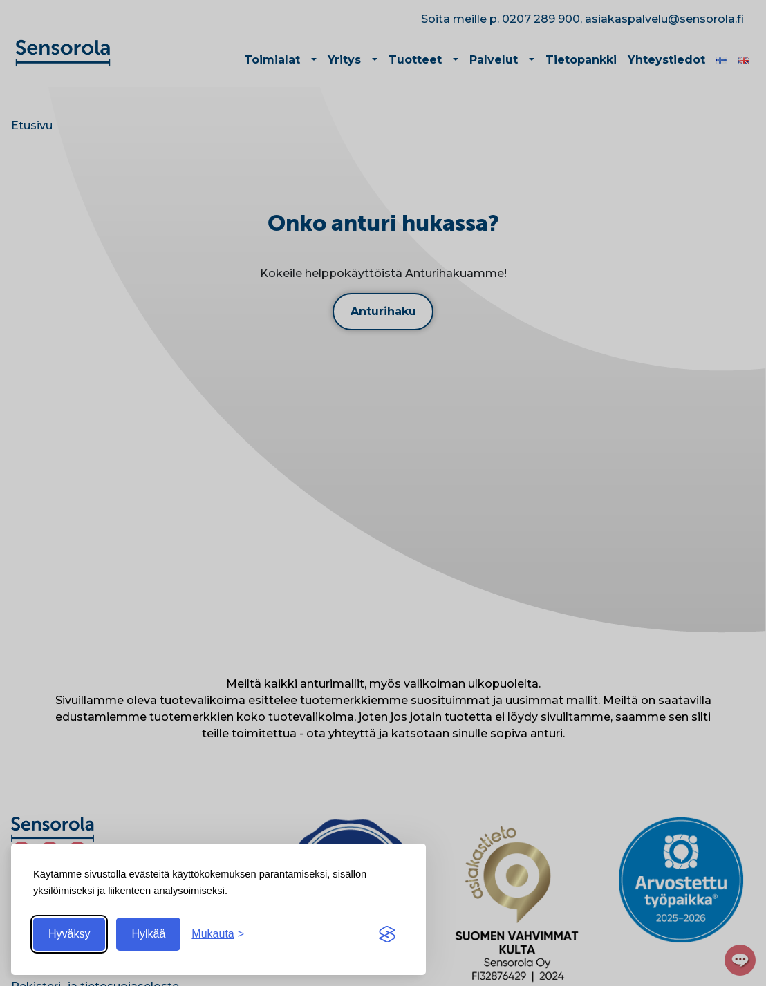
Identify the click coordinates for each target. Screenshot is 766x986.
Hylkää (148, 934)
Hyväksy (69, 934)
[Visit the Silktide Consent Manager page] (387, 934)
